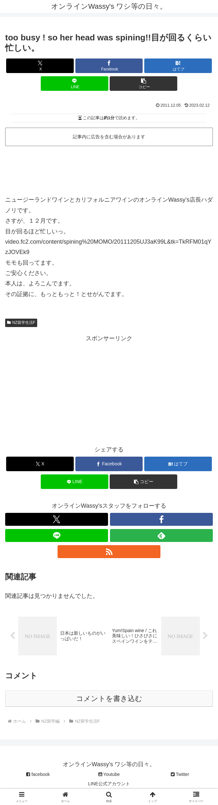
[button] (143, 83)
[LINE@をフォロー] (56, 535)
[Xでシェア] (40, 65)
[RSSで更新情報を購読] (109, 551)
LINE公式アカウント (109, 784)
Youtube (109, 775)
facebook (38, 775)
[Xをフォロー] (56, 519)
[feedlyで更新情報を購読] (161, 535)
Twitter (180, 775)
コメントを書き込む (109, 699)
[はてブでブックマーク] (178, 65)
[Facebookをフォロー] (161, 519)
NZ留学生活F (21, 322)
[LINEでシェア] (74, 83)
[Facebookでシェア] (109, 65)
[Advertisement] (109, 168)
